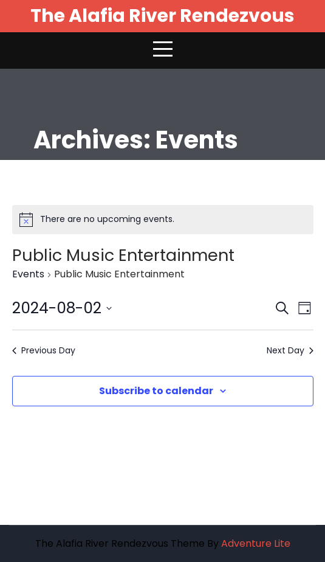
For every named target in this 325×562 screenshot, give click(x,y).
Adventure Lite (255, 543)
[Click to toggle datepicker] (62, 308)
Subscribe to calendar (156, 391)
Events (28, 274)
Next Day (290, 350)
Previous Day (43, 350)
